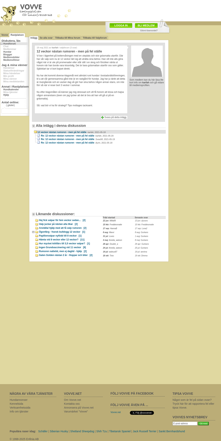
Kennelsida (16, 403)
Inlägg (33, 38)
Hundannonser (19, 399)
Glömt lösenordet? (149, 30)
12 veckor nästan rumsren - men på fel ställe (71, 132)
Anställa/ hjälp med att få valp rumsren (62, 228)
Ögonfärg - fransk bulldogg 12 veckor (62, 232)
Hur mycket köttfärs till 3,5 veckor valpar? (64, 243)
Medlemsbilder (11, 57)
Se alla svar (46, 38)
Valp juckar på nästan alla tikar (58, 224)
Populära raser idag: (23, 431)
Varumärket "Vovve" (76, 411)
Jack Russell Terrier (144, 431)
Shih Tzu (101, 431)
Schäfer (42, 431)
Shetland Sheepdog (82, 431)
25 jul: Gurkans (141, 248)
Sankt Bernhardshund (172, 431)
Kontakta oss (72, 403)
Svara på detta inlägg (115, 117)
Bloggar (7, 54)
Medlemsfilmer (11, 60)
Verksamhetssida (20, 407)
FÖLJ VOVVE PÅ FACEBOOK (132, 393)
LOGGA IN (121, 25)
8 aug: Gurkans (141, 232)
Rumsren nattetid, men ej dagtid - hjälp (63, 251)
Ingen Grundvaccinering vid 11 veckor (62, 247)
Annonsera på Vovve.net (79, 407)
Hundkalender (11, 89)
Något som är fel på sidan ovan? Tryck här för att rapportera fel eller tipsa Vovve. (193, 403)
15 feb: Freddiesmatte (144, 225)
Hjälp (6, 95)
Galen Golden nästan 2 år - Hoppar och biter (65, 255)
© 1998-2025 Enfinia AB (24, 439)
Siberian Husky (59, 431)
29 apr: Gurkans (142, 244)
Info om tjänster (19, 411)
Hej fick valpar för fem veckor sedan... (62, 220)
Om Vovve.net (72, 399)
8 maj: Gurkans (141, 240)
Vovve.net (115, 412)
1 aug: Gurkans (141, 236)
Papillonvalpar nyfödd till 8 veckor (60, 235)
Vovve (4, 35)
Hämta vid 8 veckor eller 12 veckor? (62, 239)
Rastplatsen (17, 35)
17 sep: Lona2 (141, 228)
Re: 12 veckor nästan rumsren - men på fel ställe (77, 135)
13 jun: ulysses (141, 221)
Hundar (7, 51)
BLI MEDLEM (146, 25)
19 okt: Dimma (141, 256)
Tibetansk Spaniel (120, 431)
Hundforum (9, 43)
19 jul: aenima (141, 252)
